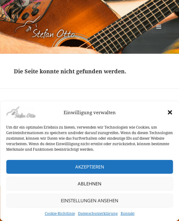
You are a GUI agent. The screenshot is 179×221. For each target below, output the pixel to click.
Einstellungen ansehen (89, 200)
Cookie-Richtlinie (60, 213)
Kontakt (127, 213)
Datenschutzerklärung (98, 213)
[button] (170, 112)
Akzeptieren (89, 167)
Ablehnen (89, 183)
